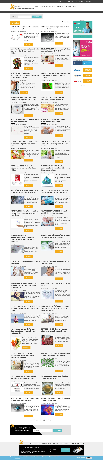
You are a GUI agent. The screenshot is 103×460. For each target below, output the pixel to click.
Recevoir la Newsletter (82, 60)
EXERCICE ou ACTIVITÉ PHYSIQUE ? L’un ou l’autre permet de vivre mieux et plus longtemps (25, 308)
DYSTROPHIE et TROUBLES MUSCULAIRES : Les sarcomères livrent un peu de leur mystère (25, 75)
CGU (61, 443)
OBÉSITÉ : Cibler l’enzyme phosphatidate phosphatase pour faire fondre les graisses (55, 75)
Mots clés (14, 16)
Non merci (89, 457)
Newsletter (37, 443)
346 (44, 420)
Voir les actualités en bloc (70, 23)
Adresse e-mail (36, 428)
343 (34, 420)
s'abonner (66, 450)
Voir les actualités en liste (67, 23)
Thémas (81, 1)
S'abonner (58, 430)
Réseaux (68, 6)
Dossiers (42, 6)
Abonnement (61, 6)
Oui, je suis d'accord (80, 457)
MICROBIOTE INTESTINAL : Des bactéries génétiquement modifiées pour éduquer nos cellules (55, 168)
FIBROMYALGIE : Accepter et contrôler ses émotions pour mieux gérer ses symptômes (24, 213)
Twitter (75, 443)
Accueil (11, 12)
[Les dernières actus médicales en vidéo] (82, 102)
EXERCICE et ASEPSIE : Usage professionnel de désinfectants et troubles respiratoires (22, 355)
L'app (76, 1)
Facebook (73, 443)
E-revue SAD (70, 1)
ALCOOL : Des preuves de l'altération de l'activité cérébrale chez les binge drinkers (25, 51)
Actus (36, 6)
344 (37, 420)
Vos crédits (87, 75)
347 (47, 420)
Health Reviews (51, 6)
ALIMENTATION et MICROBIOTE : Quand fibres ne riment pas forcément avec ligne (25, 144)
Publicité (55, 443)
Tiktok (80, 443)
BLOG (74, 6)
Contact (66, 443)
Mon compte (89, 1)
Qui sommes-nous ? (46, 443)
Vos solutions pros (88, 81)
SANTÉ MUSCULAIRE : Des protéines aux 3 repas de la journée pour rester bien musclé (55, 144)
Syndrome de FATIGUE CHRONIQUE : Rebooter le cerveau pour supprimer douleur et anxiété (24, 285)
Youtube (83, 443)
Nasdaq (81, 5)
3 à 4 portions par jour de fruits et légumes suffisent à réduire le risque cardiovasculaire (23, 331)
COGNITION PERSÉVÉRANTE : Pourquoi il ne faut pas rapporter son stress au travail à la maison (55, 308)
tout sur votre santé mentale (88, 70)
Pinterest (78, 443)
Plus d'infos (17, 458)
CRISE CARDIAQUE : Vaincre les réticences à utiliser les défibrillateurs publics (24, 168)
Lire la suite (28, 44)
